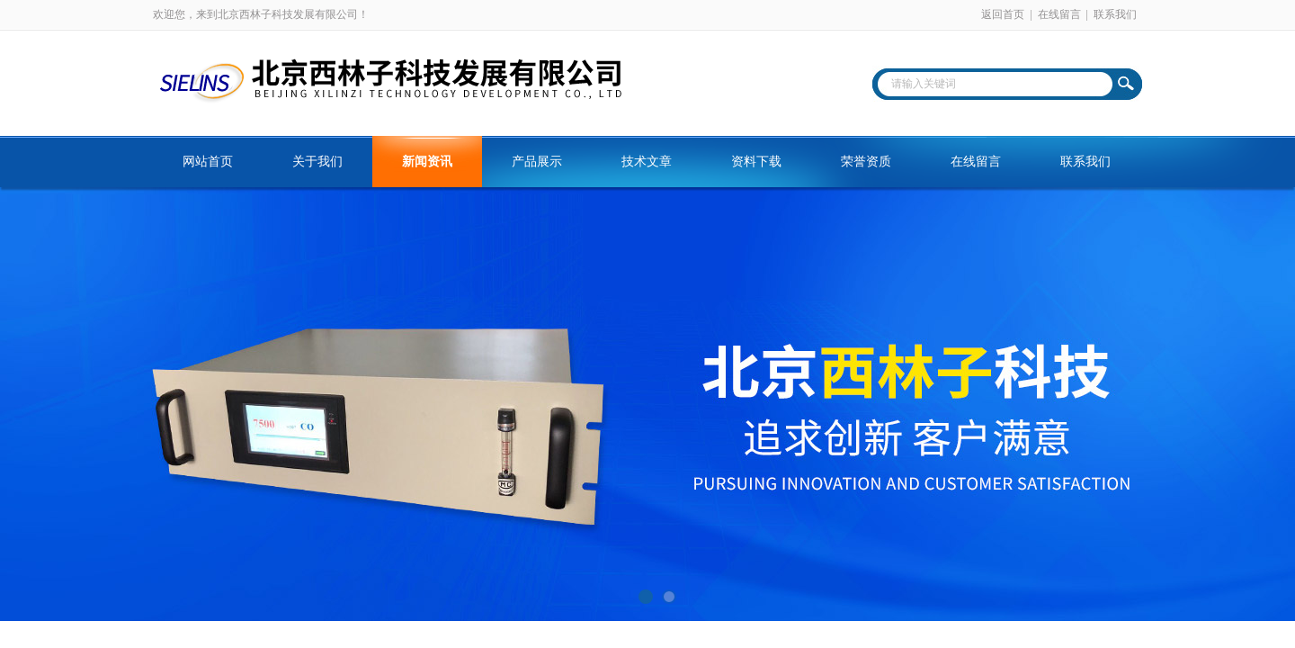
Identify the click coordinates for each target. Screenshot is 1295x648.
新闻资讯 (427, 161)
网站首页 (208, 161)
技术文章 (646, 161)
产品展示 (537, 161)
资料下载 (756, 161)
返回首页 (1002, 14)
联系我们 (1115, 14)
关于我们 (317, 161)
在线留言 (1059, 14)
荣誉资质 (866, 161)
